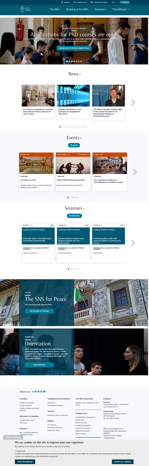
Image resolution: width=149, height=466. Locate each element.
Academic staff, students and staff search (88, 404)
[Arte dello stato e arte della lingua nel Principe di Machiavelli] (38, 246)
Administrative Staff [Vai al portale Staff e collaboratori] (101, 2)
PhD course (24, 424)
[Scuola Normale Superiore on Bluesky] (36, 392)
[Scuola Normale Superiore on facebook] (41, 392)
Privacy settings (13, 437)
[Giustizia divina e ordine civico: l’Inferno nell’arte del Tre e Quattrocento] (73, 246)
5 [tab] (76, 61)
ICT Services (52, 425)
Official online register (83, 432)
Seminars (74, 211)
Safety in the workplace (83, 429)
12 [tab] (86, 128)
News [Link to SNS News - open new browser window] (74, 74)
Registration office (54, 431)
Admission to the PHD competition (74, 48)
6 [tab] (79, 61)
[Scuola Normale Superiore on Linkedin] (38, 392)
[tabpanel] (74, 41)
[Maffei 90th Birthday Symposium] (73, 172)
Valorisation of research (56, 406)
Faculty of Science (26, 406)
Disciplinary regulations (83, 426)
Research (100, 9)
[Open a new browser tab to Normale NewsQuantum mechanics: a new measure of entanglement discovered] (73, 102)
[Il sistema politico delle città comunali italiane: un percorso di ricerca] (108, 246)
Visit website (39, 368)
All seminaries (74, 218)
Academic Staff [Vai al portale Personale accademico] (82, 2)
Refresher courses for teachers (59, 415)
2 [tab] (69, 61)
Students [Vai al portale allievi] (68, 2)
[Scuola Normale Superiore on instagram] (32, 392)
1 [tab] (67, 61)
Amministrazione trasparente (86, 417)
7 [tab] (81, 61)
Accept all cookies (122, 462)
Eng (114, 2)
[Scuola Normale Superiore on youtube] (44, 392)
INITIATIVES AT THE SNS (39, 314)
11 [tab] (83, 128)
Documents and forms (56, 428)
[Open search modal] (125, 2)
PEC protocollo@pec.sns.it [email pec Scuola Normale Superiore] (114, 429)
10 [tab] (81, 128)
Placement (51, 403)
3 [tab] (72, 61)
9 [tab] (79, 128)
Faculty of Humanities (27, 403)
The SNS (54, 9)
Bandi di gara (80, 420)
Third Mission (119, 9)
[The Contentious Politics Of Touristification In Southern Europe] (110, 171)
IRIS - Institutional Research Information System (30, 434)
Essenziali (21, 451)
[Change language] (116, 2)
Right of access (81, 435)
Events (74, 139)
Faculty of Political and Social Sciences (30, 410)
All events (74, 147)
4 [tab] (74, 61)
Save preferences (25, 462)
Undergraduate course (28, 421)
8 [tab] (76, 128)
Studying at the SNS (77, 9)
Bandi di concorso (81, 423)
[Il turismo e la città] (36, 173)
